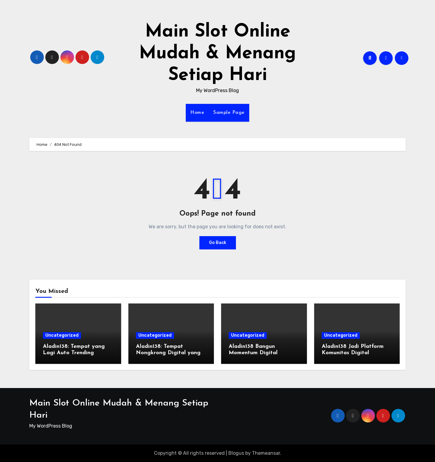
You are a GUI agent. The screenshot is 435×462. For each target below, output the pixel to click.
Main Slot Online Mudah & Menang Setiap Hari (217, 54)
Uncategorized (62, 335)
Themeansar (266, 453)
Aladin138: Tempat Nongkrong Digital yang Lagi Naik (168, 353)
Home (197, 112)
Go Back (217, 242)
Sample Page (229, 112)
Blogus (236, 453)
